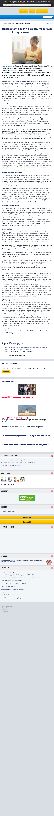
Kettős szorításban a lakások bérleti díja (11, 580)
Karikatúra (5, 473)
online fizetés (22, 331)
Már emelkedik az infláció (8, 586)
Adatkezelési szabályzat (7, 606)
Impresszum (4, 609)
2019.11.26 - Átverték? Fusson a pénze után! (18, 351)
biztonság (10, 333)
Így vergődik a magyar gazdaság (9, 572)
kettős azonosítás (12, 331)
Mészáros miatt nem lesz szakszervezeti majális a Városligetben (18, 462)
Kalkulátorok (23, 11)
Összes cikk (27, 522)
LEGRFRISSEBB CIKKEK (10, 381)
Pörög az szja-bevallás (7, 592)
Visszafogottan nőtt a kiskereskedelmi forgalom (13, 583)
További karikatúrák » (9, 485)
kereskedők (43, 331)
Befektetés (5, 491)
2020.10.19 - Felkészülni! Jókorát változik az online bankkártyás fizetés (26, 347)
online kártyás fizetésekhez (24, 81)
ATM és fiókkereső (42, 11)
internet (4, 333)
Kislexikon (27, 517)
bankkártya (30, 331)
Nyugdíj (4, 556)
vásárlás (37, 331)
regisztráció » (11, 511)
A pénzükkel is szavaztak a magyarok (10, 465)
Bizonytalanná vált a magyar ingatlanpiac (12, 598)
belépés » (3, 511)
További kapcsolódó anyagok (16, 355)
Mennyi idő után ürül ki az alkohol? (10, 595)
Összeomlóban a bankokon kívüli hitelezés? (12, 589)
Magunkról (4, 607)
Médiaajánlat (5, 611)
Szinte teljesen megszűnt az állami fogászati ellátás (15, 460)
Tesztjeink (32, 11)
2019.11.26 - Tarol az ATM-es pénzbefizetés (18, 349)
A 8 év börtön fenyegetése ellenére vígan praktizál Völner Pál (17, 575)
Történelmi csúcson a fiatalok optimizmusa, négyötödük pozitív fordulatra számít (22, 577)
